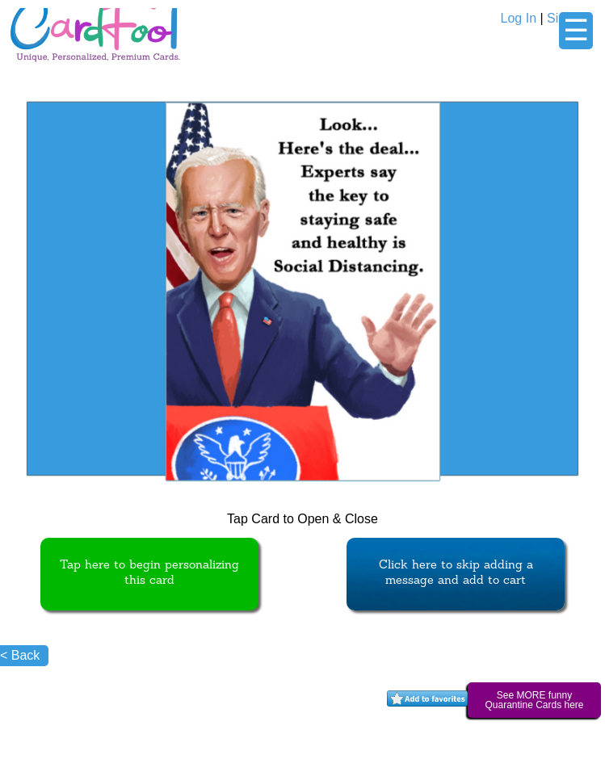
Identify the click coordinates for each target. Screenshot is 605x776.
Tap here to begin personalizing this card (149, 573)
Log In (518, 18)
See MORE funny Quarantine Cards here (534, 700)
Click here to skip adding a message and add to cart (456, 573)
